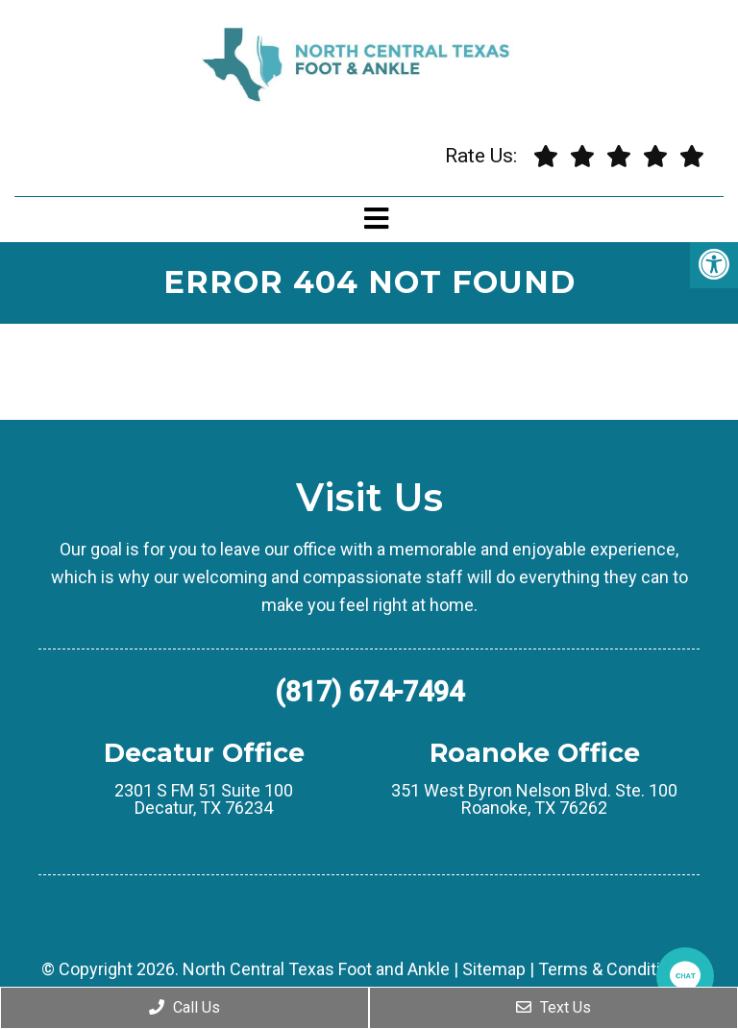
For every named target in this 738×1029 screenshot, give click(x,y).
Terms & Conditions (613, 969)
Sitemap (494, 969)
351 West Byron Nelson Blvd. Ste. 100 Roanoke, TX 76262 (534, 799)
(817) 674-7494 (369, 692)
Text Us (553, 1007)
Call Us (184, 1007)
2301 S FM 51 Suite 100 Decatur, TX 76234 (203, 799)
